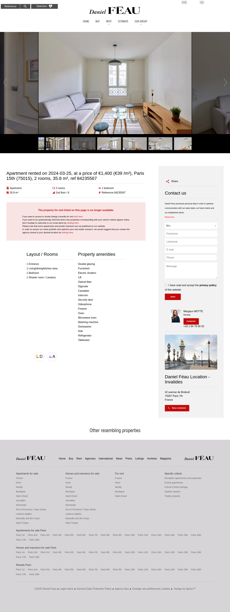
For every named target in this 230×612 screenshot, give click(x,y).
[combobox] (191, 226)
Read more (169, 217)
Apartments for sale (27, 473)
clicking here (72, 223)
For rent (119, 473)
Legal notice (66, 588)
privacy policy (208, 285)
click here (78, 216)
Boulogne (20, 491)
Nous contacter (177, 408)
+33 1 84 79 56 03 (194, 326)
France (19, 478)
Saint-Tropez (22, 523)
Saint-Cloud (22, 496)
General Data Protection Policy (94, 588)
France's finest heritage (176, 487)
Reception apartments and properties (183, 478)
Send (172, 297)
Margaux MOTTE (193, 311)
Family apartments (174, 482)
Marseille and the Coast (27, 518)
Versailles (21, 500)
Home (115, 10)
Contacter (191, 321)
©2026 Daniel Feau (45, 588)
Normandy (21, 505)
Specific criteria (173, 473)
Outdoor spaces (172, 491)
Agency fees (122, 588)
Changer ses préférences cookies (151, 588)
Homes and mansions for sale (82, 473)
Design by (184, 588)
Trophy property (172, 496)
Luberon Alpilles (24, 514)
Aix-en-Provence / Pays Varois (31, 509)
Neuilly (19, 487)
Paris (18, 482)
